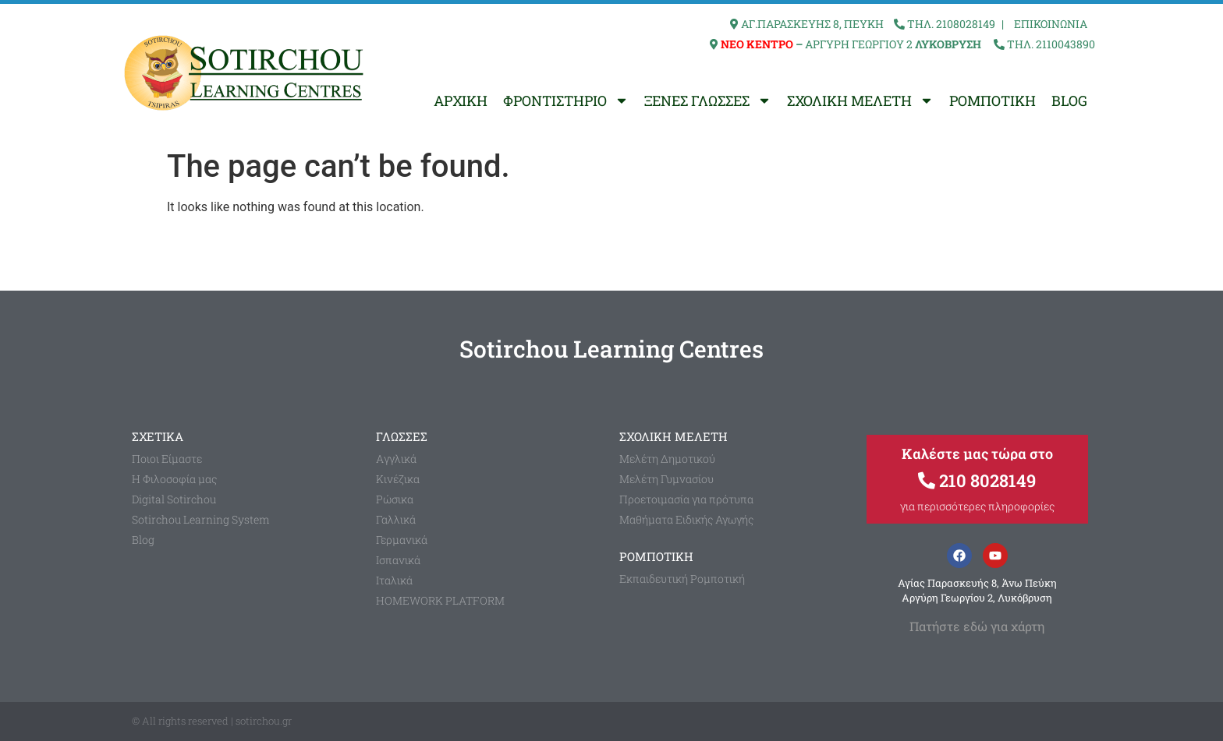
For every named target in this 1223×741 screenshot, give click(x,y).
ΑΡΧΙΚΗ (460, 100)
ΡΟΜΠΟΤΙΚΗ (992, 100)
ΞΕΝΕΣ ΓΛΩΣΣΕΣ (707, 100)
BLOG (1069, 100)
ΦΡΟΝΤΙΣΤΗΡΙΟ (566, 100)
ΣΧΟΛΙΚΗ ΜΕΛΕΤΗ (860, 100)
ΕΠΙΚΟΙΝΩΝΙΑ (1050, 23)
